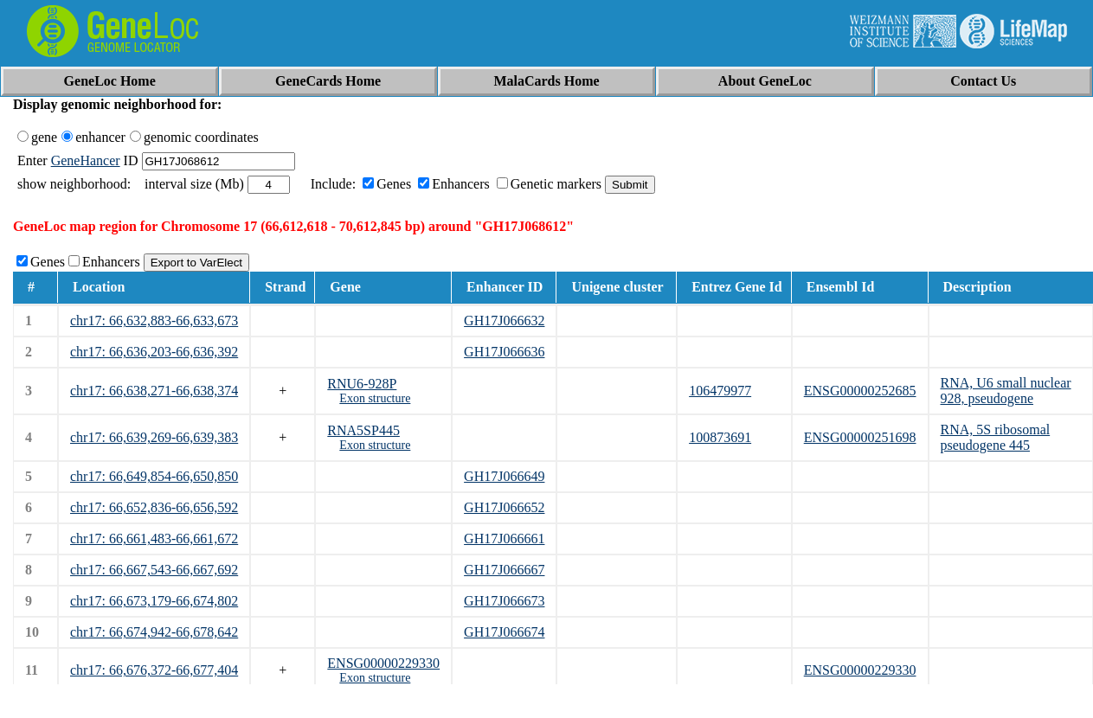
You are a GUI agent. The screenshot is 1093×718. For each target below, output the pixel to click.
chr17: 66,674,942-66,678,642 (154, 632)
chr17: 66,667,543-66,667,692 (154, 569)
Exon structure (374, 398)
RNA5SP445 (363, 430)
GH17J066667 (504, 569)
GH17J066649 (504, 476)
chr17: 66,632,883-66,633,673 (154, 320)
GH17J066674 (504, 632)
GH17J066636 (504, 351)
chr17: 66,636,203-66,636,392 (154, 351)
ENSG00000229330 (383, 663)
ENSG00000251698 (860, 437)
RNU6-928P (361, 383)
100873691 (720, 437)
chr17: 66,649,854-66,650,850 (154, 476)
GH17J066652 (504, 507)
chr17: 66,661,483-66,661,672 (154, 538)
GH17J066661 (504, 538)
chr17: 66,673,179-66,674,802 (154, 600)
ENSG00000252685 (860, 390)
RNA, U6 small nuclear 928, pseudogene (1006, 390)
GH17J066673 (504, 600)
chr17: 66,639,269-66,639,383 (154, 437)
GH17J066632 (504, 320)
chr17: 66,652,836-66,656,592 (154, 507)
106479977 (720, 390)
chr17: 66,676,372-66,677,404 (154, 670)
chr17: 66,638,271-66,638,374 (154, 390)
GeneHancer (85, 160)
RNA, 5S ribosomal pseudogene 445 (996, 437)
